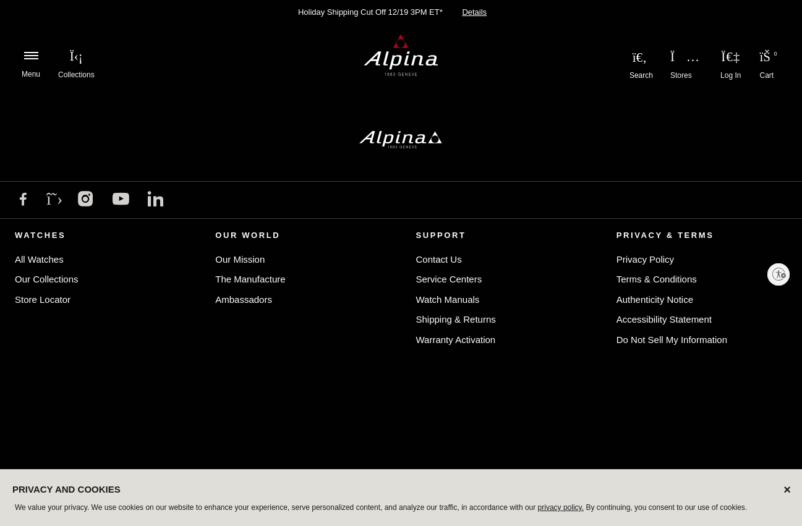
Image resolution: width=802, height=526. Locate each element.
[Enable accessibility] (778, 274)
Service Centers (449, 279)
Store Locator (42, 299)
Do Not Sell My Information (671, 339)
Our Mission (240, 259)
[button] (76, 56)
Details (474, 12)
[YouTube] (121, 201)
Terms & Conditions (656, 279)
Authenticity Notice (654, 299)
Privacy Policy (645, 259)
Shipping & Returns (456, 319)
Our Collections (47, 279)
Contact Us (439, 259)
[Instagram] (85, 201)
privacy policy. (561, 507)
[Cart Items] (767, 58)
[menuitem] (76, 56)
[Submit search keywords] (640, 57)
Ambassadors (243, 299)
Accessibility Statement (664, 319)
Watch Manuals (448, 299)
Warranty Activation (456, 339)
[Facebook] (23, 201)
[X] (54, 199)
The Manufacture (250, 279)
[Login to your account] (730, 57)
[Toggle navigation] (31, 55)
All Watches (39, 259)
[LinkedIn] (155, 200)
